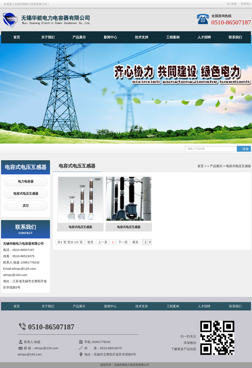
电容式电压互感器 (25, 193)
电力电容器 (26, 181)
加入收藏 (232, 3)
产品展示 (79, 37)
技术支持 (141, 37)
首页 (16, 37)
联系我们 (235, 37)
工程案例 (173, 37)
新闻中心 (110, 37)
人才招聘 (204, 37)
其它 (26, 205)
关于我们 (48, 37)
